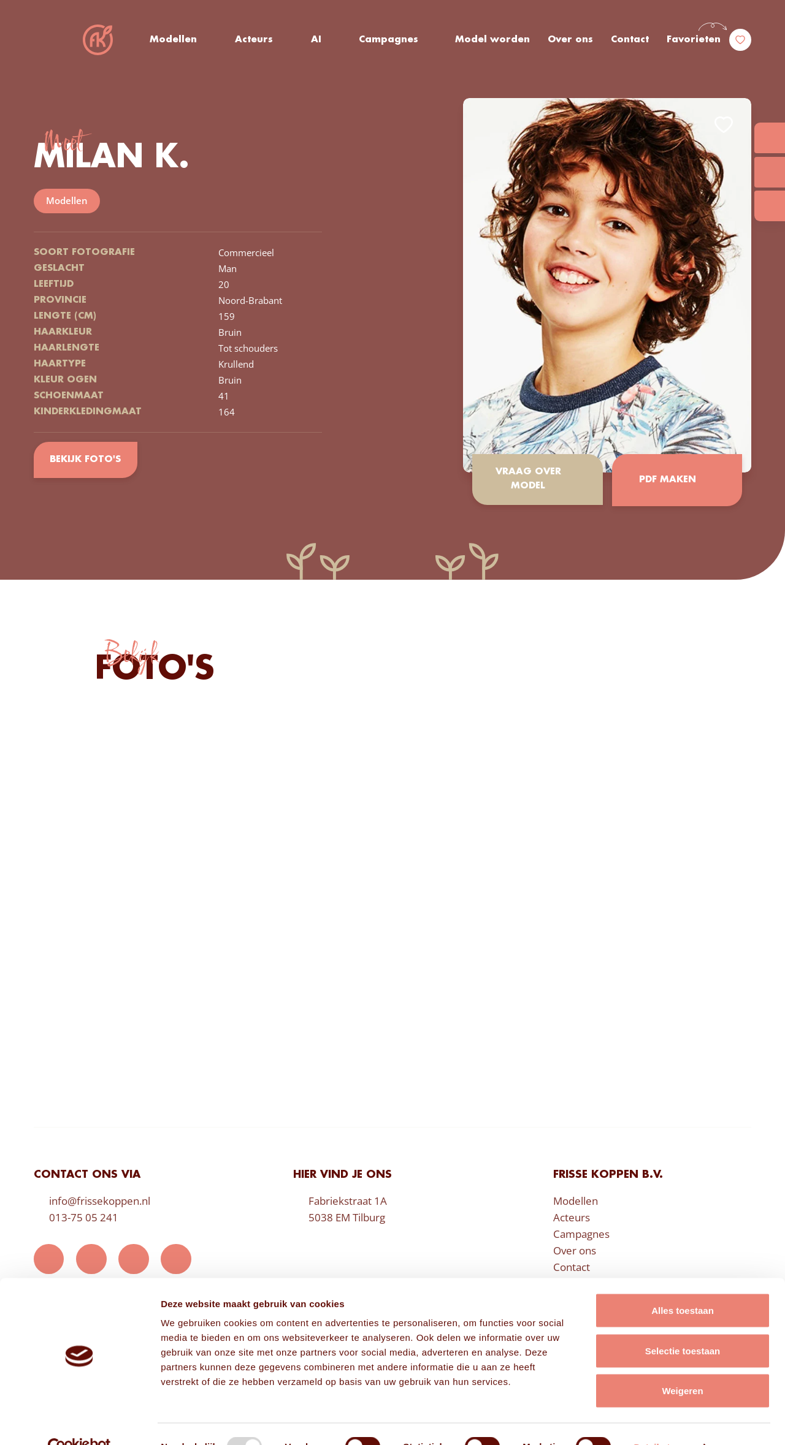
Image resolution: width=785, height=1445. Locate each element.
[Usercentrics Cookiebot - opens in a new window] (79, 1421)
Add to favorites (723, 124)
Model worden (493, 40)
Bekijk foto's (85, 460)
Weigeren (682, 1364)
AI (316, 40)
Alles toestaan (682, 1284)
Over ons (570, 40)
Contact (630, 40)
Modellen (173, 40)
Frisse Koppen (98, 40)
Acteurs (255, 40)
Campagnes (389, 40)
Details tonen (663, 1421)
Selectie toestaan (683, 1324)
